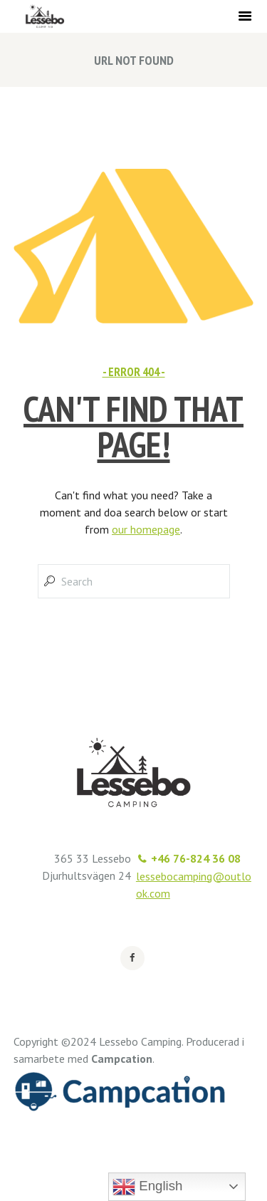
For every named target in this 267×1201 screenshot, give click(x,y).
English (147, 1186)
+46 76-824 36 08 (196, 858)
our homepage (146, 529)
